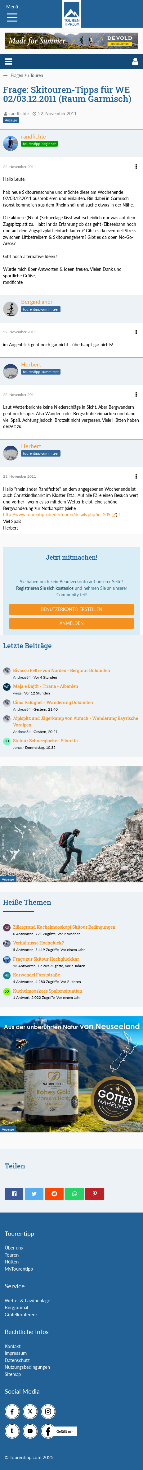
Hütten (12, 1261)
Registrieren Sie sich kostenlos (45, 588)
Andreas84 (22, 677)
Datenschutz (17, 1360)
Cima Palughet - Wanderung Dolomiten (53, 702)
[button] (8, 61)
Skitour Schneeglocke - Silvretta (45, 741)
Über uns (14, 1247)
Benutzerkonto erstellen (71, 609)
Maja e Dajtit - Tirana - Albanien (45, 686)
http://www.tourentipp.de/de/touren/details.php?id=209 (56, 514)
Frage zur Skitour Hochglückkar (46, 959)
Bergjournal (16, 1307)
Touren (12, 1255)
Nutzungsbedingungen (27, 1367)
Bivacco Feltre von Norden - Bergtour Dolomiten (61, 670)
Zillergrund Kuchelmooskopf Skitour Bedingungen (64, 927)
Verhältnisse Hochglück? (38, 943)
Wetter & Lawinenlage (27, 1300)
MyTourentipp (19, 1269)
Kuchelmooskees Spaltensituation (47, 991)
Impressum (16, 1353)
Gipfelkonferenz (21, 1314)
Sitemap (13, 1374)
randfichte (19, 113)
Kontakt (12, 1346)
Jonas (17, 747)
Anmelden (72, 623)
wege (17, 693)
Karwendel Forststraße (36, 975)
